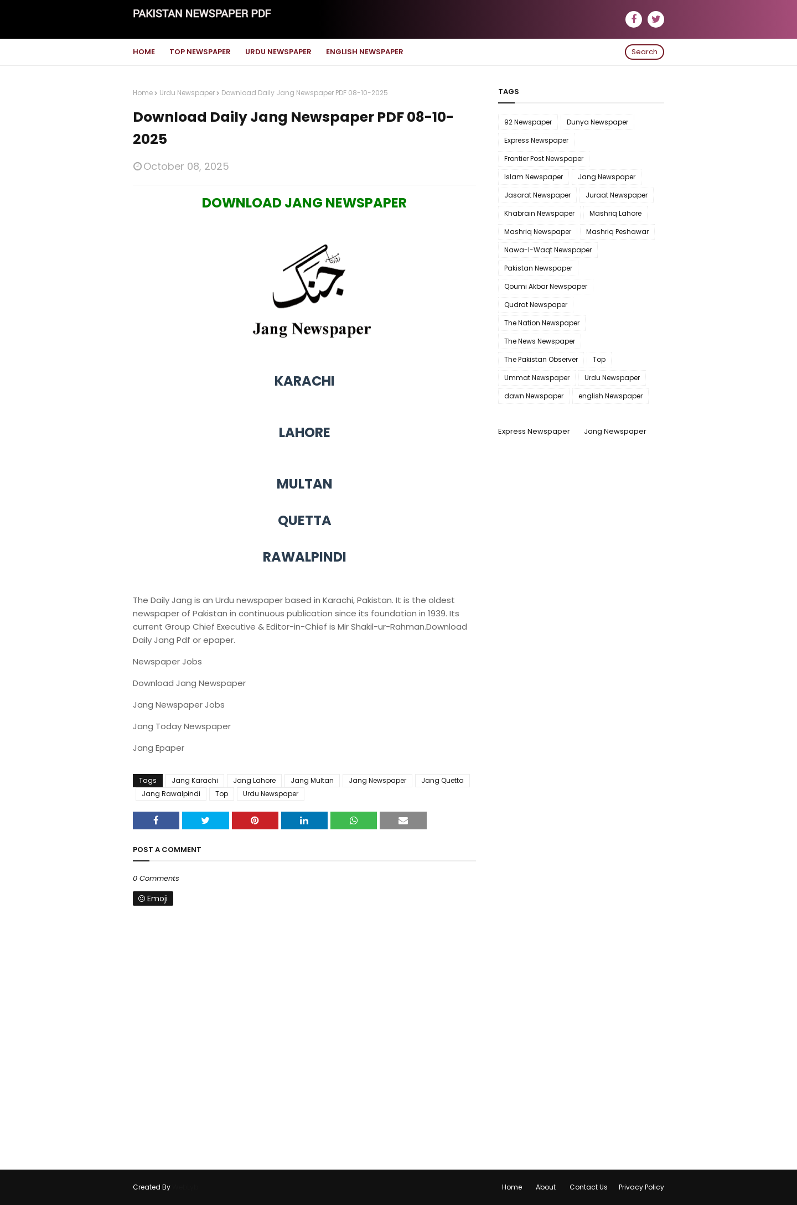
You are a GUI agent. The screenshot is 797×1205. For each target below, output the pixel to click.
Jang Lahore (254, 780)
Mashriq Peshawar (617, 231)
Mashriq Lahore (615, 213)
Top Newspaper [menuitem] (200, 51)
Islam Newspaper (533, 176)
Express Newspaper (536, 140)
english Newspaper (610, 396)
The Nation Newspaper (541, 323)
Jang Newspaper (377, 780)
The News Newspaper (539, 341)
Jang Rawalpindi (171, 793)
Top (221, 793)
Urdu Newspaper (187, 92)
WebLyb (185, 1187)
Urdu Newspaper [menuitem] (278, 51)
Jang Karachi (195, 780)
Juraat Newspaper (617, 195)
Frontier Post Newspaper (543, 158)
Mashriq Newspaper (537, 231)
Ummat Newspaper (537, 377)
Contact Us (589, 1187)
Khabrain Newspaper (539, 213)
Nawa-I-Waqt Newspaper (548, 249)
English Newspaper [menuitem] (364, 51)
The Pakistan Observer (541, 359)
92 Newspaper (528, 122)
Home (143, 92)
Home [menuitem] (144, 51)
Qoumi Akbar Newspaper (545, 286)
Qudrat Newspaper (535, 304)
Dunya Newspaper (597, 122)
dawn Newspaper (533, 396)
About (546, 1187)
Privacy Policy (641, 1187)
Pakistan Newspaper (538, 268)
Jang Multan (312, 780)
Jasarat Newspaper (537, 195)
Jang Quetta (442, 780)
